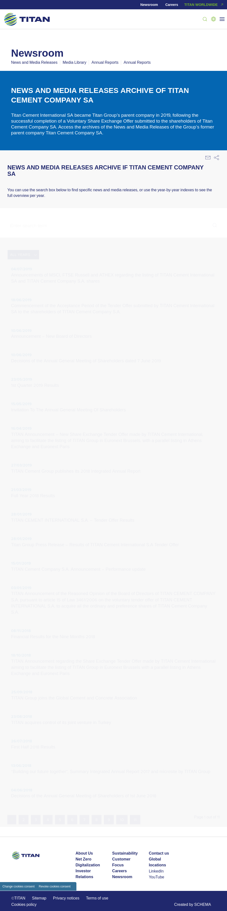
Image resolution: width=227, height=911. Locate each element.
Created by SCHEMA (192, 904)
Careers (171, 4)
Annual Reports (104, 62)
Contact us (159, 853)
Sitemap (39, 898)
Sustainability (125, 853)
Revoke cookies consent (55, 886)
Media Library (74, 62)
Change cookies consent (18, 886)
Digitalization (88, 865)
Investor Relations (84, 874)
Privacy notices (66, 898)
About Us (84, 853)
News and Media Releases (34, 62)
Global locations (157, 862)
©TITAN (18, 898)
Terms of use (97, 898)
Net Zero (83, 859)
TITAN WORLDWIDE (204, 4)
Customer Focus (121, 862)
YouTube (156, 877)
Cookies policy (24, 904)
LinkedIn (156, 871)
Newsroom (149, 4)
